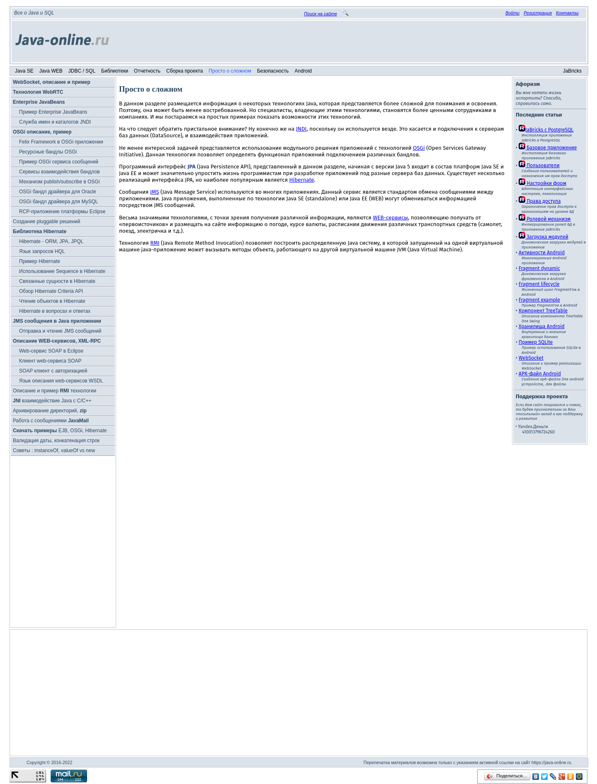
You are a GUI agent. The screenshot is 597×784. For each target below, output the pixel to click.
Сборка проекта (184, 71)
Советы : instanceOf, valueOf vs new (54, 450)
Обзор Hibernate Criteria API (51, 291)
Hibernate (301, 180)
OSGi (419, 148)
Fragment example (539, 300)
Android (303, 71)
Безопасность (273, 71)
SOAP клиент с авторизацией (53, 371)
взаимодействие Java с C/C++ (52, 401)
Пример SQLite (536, 342)
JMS (154, 192)
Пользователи (539, 165)
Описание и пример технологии (54, 391)
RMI (154, 243)
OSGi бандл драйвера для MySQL (58, 202)
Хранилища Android (542, 326)
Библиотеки (114, 71)
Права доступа (540, 201)
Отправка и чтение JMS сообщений (60, 331)
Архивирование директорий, (50, 411)
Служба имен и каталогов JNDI (55, 122)
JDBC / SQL (81, 71)
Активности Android (542, 253)
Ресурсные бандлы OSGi (48, 152)
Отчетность (147, 71)
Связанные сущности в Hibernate (57, 281)
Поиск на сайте (320, 13)
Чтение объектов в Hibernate (52, 301)
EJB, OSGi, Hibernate (60, 430)
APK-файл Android (540, 374)
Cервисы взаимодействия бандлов (59, 172)
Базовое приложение (548, 148)
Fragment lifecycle (539, 284)
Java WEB (51, 71)
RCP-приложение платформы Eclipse (62, 211)
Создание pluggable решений (46, 221)
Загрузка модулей (543, 237)
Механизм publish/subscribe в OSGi (59, 182)
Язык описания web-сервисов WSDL (61, 381)
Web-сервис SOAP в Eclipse (51, 351)
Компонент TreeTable (543, 311)
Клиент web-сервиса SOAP (50, 361)
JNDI (301, 129)
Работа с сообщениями (51, 421)
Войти (512, 12)
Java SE (24, 71)
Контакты (567, 12)
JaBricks (572, 71)
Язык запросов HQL (42, 251)
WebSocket (531, 358)
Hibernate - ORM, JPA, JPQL (51, 241)
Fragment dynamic (539, 268)
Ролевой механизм (544, 219)
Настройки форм (542, 183)
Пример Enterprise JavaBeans (53, 112)
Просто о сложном (230, 71)
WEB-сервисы (390, 217)
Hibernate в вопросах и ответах (54, 311)
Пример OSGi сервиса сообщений (58, 162)
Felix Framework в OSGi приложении (61, 142)
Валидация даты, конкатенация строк (56, 440)
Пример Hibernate (39, 261)
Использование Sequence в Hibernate (62, 271)
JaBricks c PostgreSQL (546, 130)
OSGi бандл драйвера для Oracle (57, 192)
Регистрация (538, 12)
